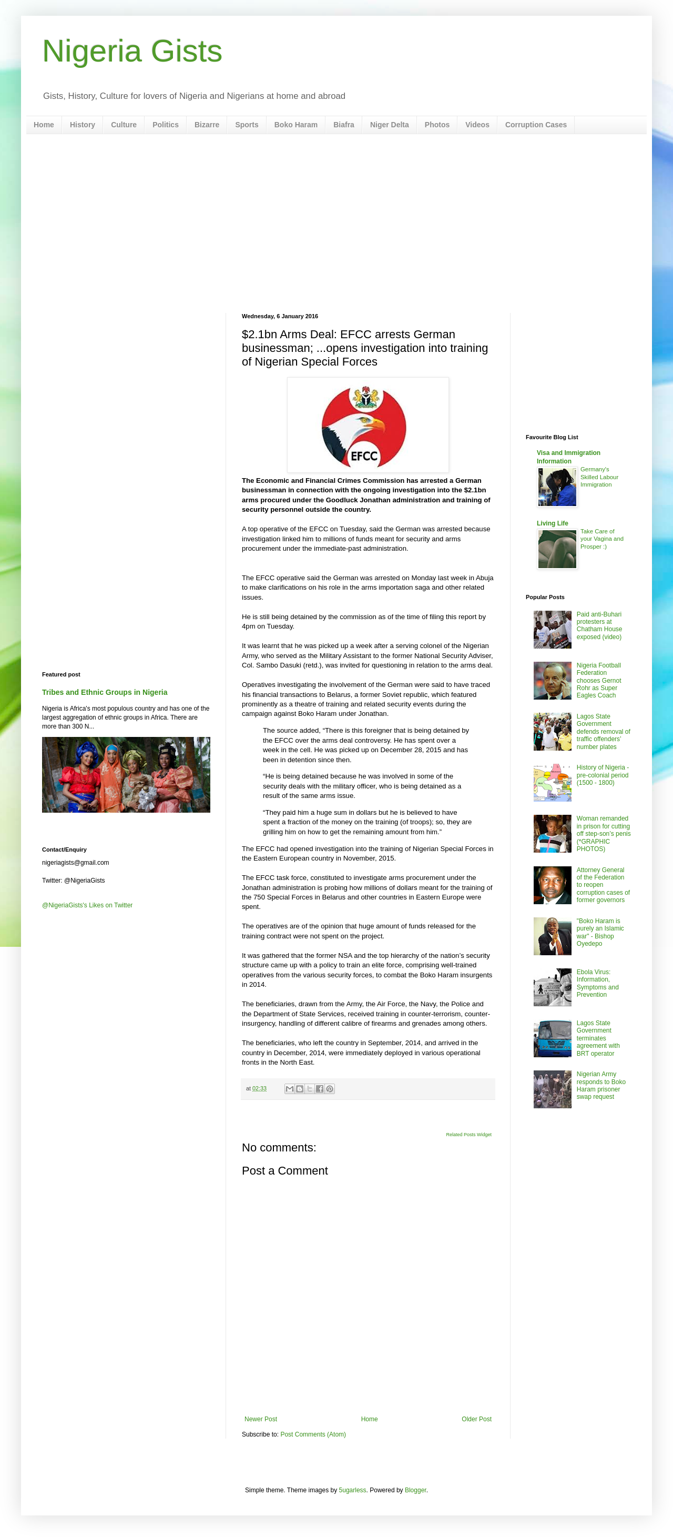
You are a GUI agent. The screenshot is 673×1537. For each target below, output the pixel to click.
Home (44, 124)
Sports (246, 124)
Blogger (415, 1490)
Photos (437, 124)
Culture (124, 124)
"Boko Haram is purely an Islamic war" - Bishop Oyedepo (600, 932)
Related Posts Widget (469, 1134)
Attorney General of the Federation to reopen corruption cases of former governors (603, 885)
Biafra (343, 124)
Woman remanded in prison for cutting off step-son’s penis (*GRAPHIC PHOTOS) (604, 834)
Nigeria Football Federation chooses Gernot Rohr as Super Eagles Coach (599, 681)
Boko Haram (296, 124)
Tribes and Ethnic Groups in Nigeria (105, 692)
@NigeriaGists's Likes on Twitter (87, 905)
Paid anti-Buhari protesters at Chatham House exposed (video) (600, 626)
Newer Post (260, 1419)
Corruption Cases (536, 124)
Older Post (477, 1419)
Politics (165, 124)
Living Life (552, 523)
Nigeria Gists (132, 50)
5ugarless (352, 1490)
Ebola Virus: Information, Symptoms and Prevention (598, 983)
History (82, 124)
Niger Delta (389, 124)
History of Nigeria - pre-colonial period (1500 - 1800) (603, 775)
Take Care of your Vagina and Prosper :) (602, 539)
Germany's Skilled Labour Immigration (599, 477)
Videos (477, 124)
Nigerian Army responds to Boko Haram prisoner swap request (601, 1085)
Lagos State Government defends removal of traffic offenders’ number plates (603, 732)
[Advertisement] (336, 223)
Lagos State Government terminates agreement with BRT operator (598, 1038)
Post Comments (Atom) (313, 1434)
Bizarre (207, 124)
